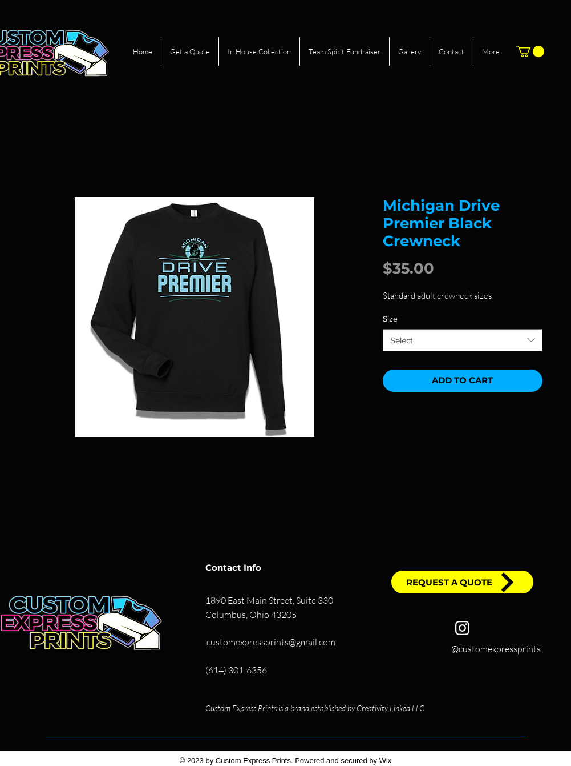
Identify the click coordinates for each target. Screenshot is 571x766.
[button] (530, 51)
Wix (385, 760)
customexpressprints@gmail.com (270, 642)
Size (390, 318)
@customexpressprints (496, 649)
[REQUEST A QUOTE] (462, 582)
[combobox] (462, 340)
